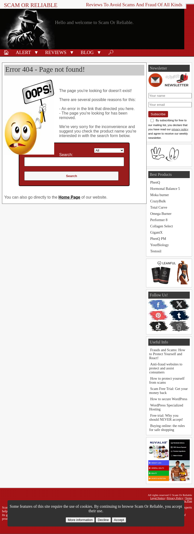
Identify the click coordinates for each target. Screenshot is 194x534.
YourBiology (159, 245)
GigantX (156, 232)
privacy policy (180, 129)
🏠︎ (6, 52)
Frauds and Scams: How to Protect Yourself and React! (167, 354)
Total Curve (158, 207)
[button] (36, 52)
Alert (23, 52)
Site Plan (187, 500)
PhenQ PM (158, 239)
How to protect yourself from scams (167, 380)
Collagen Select (161, 226)
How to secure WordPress (168, 399)
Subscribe (158, 114)
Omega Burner (161, 214)
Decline (103, 520)
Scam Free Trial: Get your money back (168, 391)
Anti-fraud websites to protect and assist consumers (166, 368)
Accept (119, 520)
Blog (87, 52)
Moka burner (159, 195)
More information (80, 520)
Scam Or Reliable (30, 5)
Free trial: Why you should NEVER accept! (166, 417)
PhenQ (155, 182)
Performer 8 (159, 220)
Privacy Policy (175, 497)
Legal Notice (157, 497)
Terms (188, 497)
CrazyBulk (158, 201)
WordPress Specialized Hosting (166, 407)
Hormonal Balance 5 (165, 189)
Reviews (55, 52)
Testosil (156, 251)
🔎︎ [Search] (111, 52)
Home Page (69, 197)
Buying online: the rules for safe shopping (167, 428)
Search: (66, 155)
